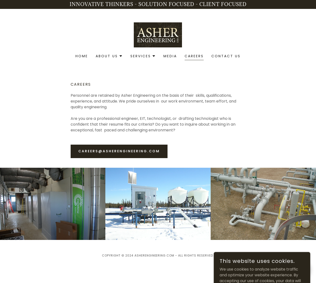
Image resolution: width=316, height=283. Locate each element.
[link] (158, 34)
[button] (109, 56)
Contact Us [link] (226, 56)
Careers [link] (194, 56)
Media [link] (170, 56)
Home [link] (81, 56)
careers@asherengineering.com (119, 151)
